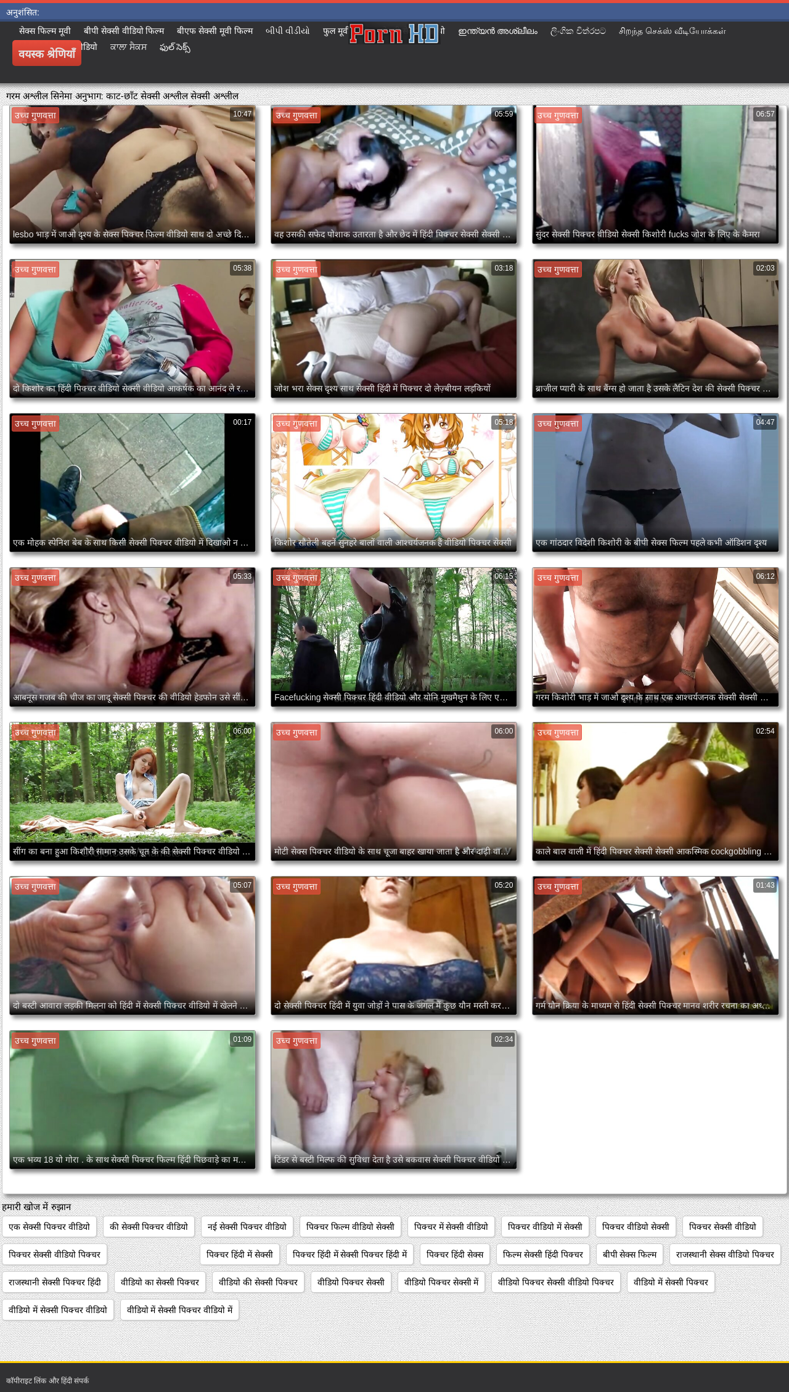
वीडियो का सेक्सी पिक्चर (160, 1282)
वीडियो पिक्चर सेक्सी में (441, 1282)
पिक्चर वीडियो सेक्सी (635, 1227)
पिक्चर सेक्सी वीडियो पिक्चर (54, 1254)
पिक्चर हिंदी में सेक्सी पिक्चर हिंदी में (350, 1254)
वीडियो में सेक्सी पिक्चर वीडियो (58, 1310)
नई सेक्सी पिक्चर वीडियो (247, 1227)
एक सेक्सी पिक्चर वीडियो (49, 1227)
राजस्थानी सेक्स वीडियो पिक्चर (725, 1254)
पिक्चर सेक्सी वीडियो (722, 1227)
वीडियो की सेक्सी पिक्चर (258, 1282)
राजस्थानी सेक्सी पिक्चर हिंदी (55, 1282)
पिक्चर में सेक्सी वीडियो (451, 1227)
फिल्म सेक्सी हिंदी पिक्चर (543, 1254)
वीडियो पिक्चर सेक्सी (351, 1282)
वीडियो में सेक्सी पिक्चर (671, 1282)
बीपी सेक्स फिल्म (630, 1254)
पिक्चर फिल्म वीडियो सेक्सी (350, 1227)
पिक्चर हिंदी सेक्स (455, 1254)
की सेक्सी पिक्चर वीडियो (149, 1227)
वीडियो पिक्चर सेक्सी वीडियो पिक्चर (556, 1282)
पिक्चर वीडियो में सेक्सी (545, 1227)
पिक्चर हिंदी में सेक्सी (239, 1254)
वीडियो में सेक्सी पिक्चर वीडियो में (179, 1310)
